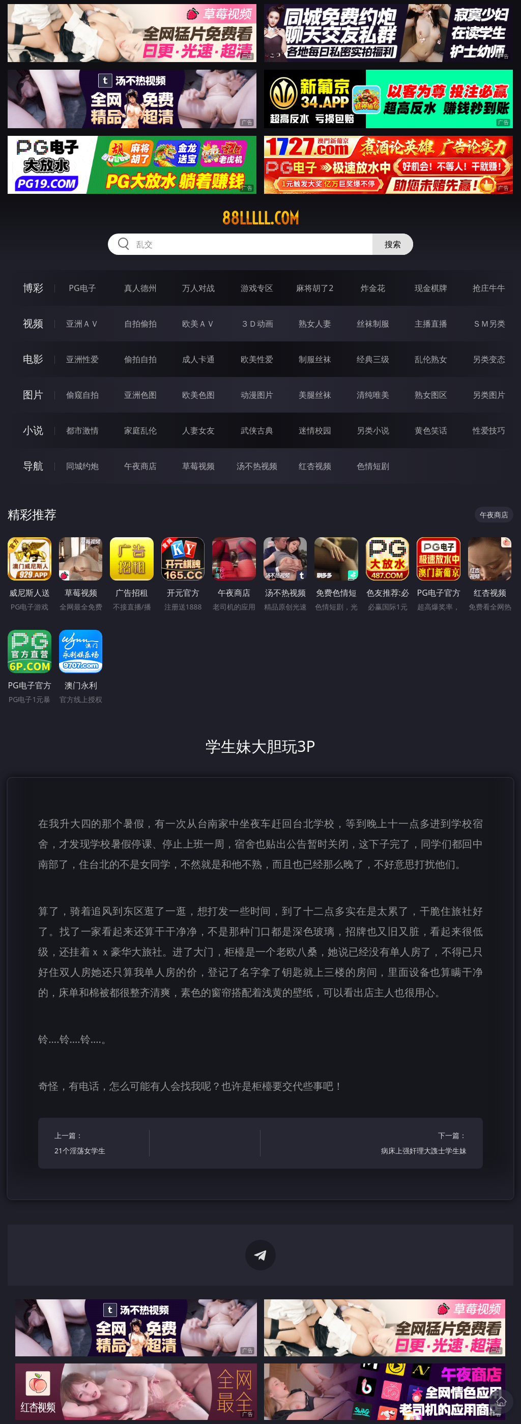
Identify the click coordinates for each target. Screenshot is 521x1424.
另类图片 (489, 394)
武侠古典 (257, 430)
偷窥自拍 (82, 394)
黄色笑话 (431, 430)
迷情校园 (315, 430)
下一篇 (422, 1144)
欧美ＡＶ (198, 323)
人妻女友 (198, 430)
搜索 (393, 244)
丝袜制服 (373, 323)
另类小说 (373, 430)
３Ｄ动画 (257, 323)
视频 (33, 323)
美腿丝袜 (315, 394)
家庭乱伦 (140, 430)
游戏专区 (257, 288)
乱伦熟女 (431, 359)
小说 (33, 430)
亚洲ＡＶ (82, 323)
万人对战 (198, 288)
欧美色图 (198, 394)
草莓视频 (198, 466)
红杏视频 (315, 466)
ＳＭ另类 (489, 323)
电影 (33, 359)
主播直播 (431, 323)
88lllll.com (260, 218)
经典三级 (373, 359)
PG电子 (82, 288)
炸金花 (373, 288)
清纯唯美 (373, 394)
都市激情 (82, 430)
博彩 (33, 288)
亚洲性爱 (82, 359)
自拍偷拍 (140, 323)
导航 (33, 466)
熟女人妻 (315, 323)
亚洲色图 (140, 394)
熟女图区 (431, 394)
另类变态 (489, 359)
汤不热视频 (257, 466)
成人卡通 (198, 359)
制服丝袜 (315, 359)
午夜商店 (140, 466)
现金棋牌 (431, 288)
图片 (33, 394)
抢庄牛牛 (489, 288)
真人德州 (140, 288)
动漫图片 (257, 394)
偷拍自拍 (140, 359)
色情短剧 (373, 466)
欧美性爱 (257, 359)
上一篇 (99, 1144)
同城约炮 (82, 466)
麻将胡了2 (314, 288)
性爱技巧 (489, 430)
